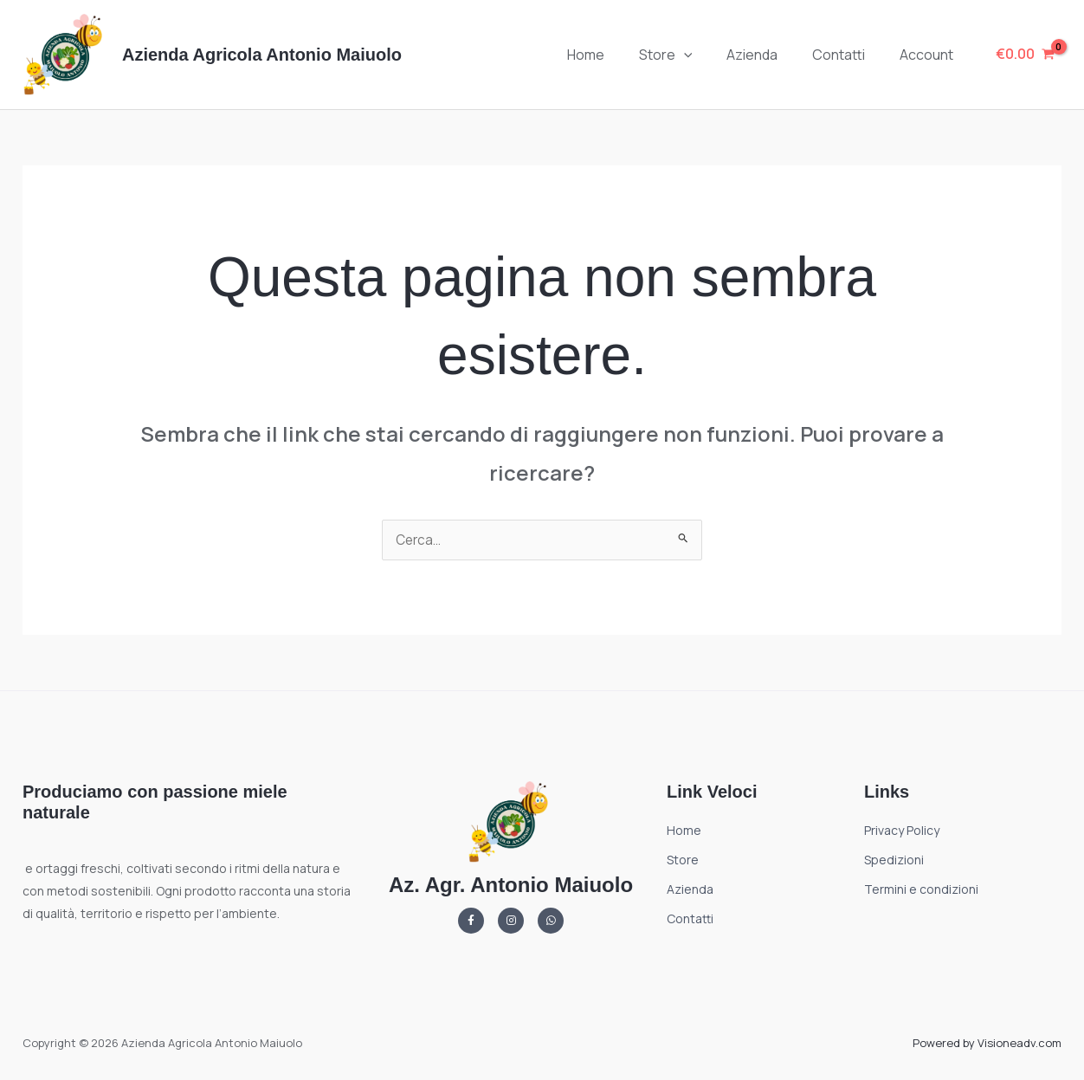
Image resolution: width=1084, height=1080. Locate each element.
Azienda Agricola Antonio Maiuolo (262, 54)
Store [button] (690, 54)
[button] (708, 54)
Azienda (769, 54)
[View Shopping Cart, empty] (1024, 54)
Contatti (849, 54)
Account (930, 54)
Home (617, 54)
